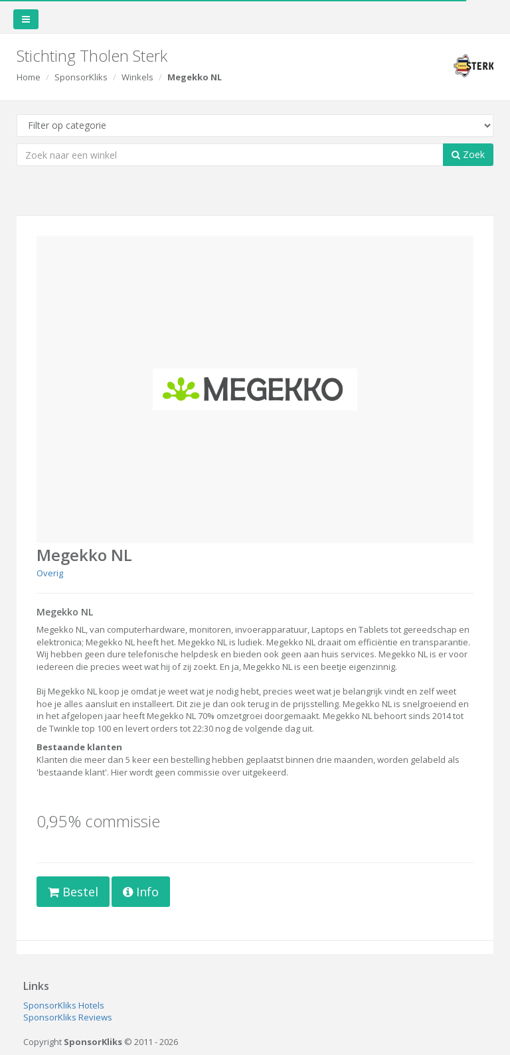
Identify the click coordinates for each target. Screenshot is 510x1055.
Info (141, 892)
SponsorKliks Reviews (67, 1017)
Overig (50, 573)
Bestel (73, 892)
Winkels (137, 77)
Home (29, 77)
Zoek (468, 154)
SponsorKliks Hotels (63, 1005)
